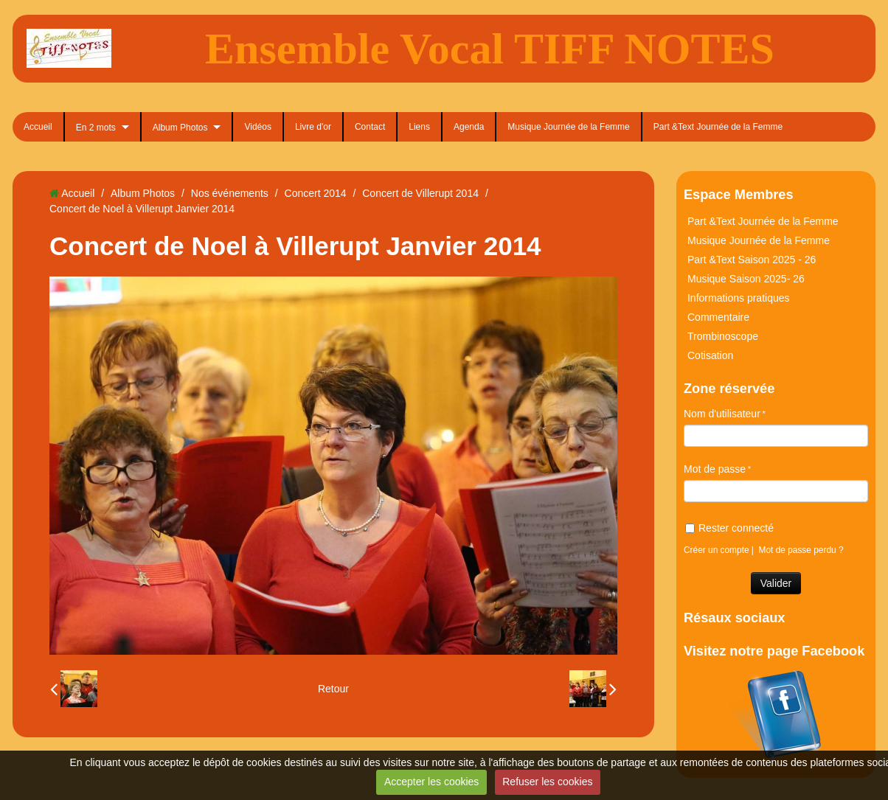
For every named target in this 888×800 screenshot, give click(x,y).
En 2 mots (96, 127)
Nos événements (229, 193)
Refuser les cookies (547, 781)
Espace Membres (739, 194)
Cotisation (710, 355)
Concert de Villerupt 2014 (420, 193)
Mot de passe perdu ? (801, 550)
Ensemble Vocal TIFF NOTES (489, 48)
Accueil (38, 127)
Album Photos (180, 127)
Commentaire (718, 317)
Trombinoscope (722, 336)
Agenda (469, 127)
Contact (370, 127)
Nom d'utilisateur (722, 414)
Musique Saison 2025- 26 (746, 279)
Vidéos (257, 127)
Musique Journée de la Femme (568, 127)
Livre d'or (313, 127)
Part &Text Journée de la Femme (718, 127)
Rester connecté (729, 528)
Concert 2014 (316, 193)
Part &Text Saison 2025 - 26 (751, 259)
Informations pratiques (738, 298)
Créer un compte (716, 550)
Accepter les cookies (431, 781)
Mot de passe (715, 469)
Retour (333, 689)
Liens (419, 127)
